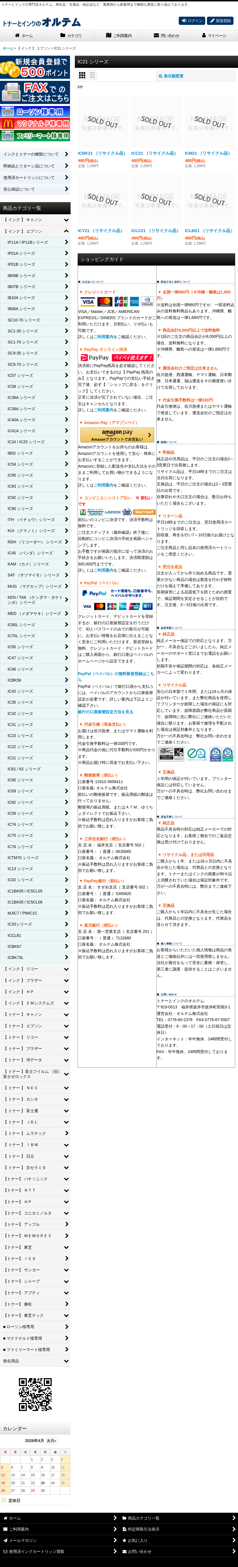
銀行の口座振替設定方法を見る (105, 712)
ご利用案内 (103, 336)
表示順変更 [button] (171, 76)
